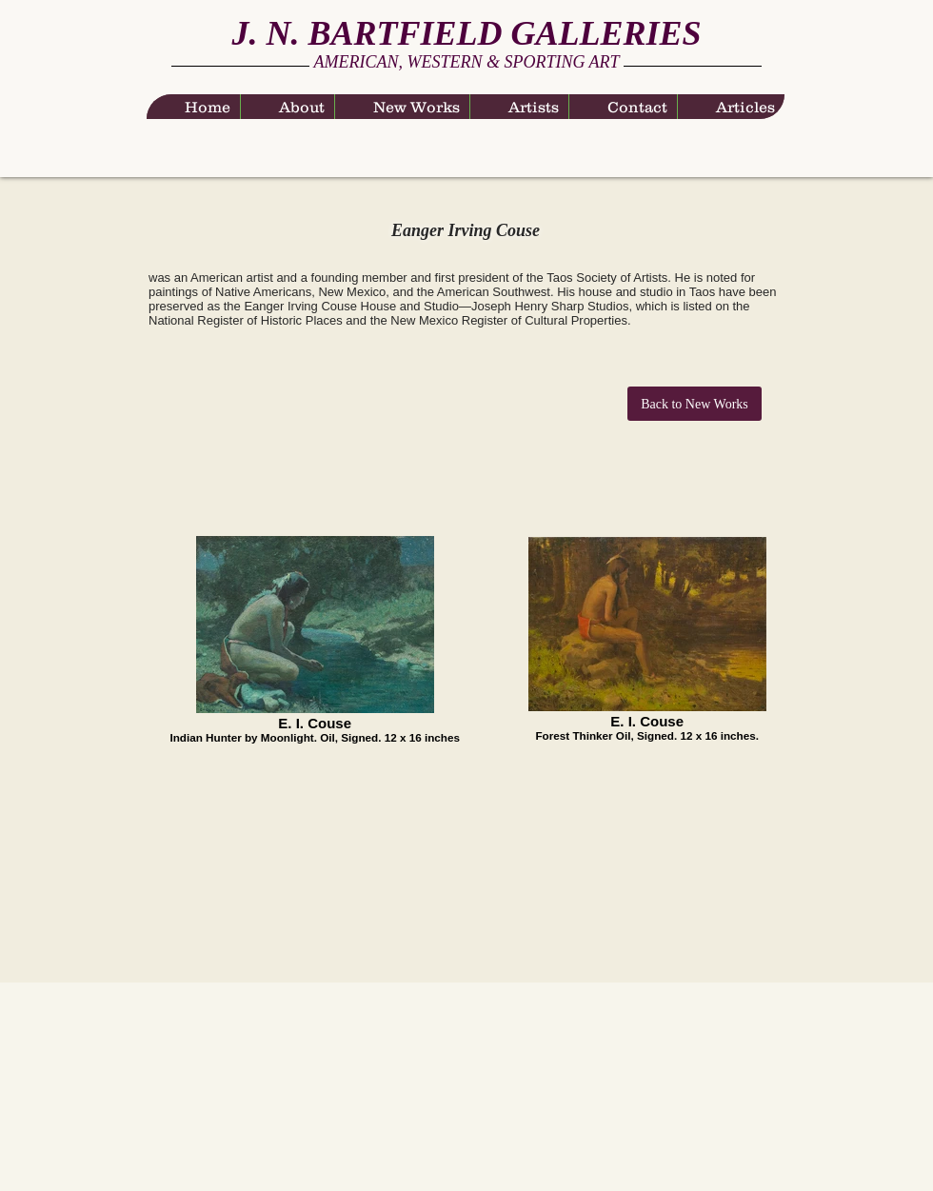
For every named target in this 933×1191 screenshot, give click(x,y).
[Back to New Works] (694, 404)
